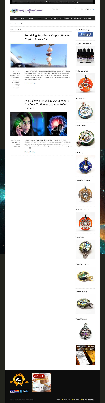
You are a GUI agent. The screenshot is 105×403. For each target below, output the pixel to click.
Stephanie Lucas (16, 142)
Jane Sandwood (16, 73)
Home (18, 23)
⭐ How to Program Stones (87, 399)
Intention (17, 79)
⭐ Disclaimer (75, 399)
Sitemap (58, 399)
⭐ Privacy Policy (66, 399)
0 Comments (17, 146)
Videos (18, 144)
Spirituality (17, 85)
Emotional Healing (15, 77)
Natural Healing (15, 84)
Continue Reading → (30, 83)
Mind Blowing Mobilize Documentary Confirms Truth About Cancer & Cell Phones (47, 104)
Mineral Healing (15, 82)
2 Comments (17, 87)
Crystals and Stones (14, 75)
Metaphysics (16, 80)
